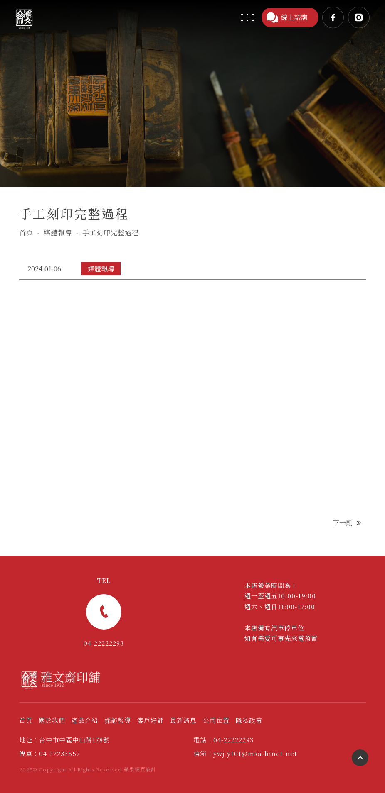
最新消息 (183, 720)
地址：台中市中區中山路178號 (64, 739)
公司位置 (216, 720)
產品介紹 (85, 720)
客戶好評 (150, 720)
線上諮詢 (287, 17)
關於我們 (52, 720)
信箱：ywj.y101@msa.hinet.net (245, 753)
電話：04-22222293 (223, 739)
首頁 (26, 232)
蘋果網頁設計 (140, 769)
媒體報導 (58, 232)
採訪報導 (117, 720)
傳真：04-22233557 (49, 753)
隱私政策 (249, 720)
